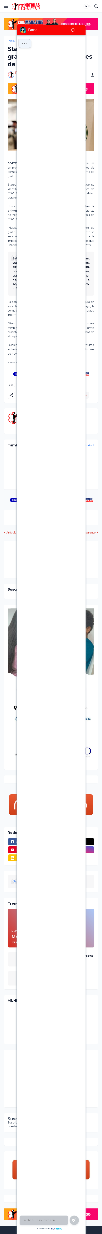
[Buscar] (96, 6)
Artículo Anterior (17, 532)
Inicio (11, 41)
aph (11, 384)
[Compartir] (91, 74)
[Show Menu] (6, 6)
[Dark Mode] (87, 6)
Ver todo (86, 445)
